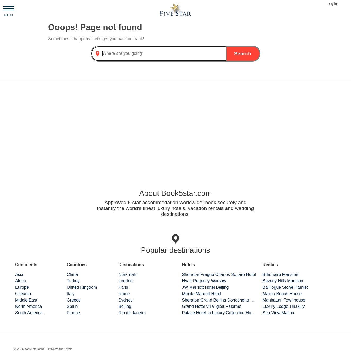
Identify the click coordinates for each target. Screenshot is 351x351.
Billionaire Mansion (280, 274)
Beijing (124, 306)
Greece (73, 300)
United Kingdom (82, 287)
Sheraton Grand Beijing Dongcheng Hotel (219, 300)
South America (29, 313)
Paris (123, 287)
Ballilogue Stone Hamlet (285, 287)
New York (127, 274)
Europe (22, 287)
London (125, 281)
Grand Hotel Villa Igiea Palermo (211, 306)
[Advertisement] (175, 125)
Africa (20, 281)
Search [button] (242, 53)
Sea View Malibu (278, 313)
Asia (19, 274)
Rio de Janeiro (132, 313)
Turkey (73, 281)
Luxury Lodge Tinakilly (284, 306)
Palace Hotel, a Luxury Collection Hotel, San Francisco (219, 313)
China (72, 274)
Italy (70, 293)
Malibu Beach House (282, 293)
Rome (124, 293)
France (73, 313)
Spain (72, 306)
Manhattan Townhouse (284, 300)
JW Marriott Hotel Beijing (205, 287)
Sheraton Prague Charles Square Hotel (219, 274)
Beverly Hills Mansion (283, 281)
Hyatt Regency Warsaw (204, 281)
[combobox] (159, 54)
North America (28, 306)
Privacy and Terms (60, 348)
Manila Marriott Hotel (201, 293)
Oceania (23, 293)
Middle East (26, 300)
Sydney (125, 300)
